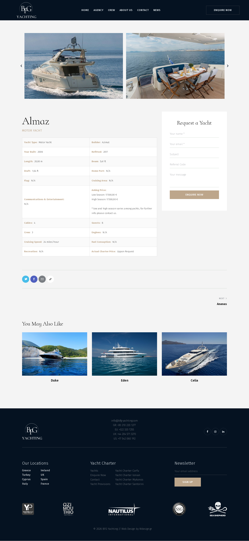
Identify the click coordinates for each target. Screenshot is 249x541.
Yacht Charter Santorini (129, 484)
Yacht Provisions (100, 484)
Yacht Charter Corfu (127, 470)
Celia (194, 380)
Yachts (94, 470)
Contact (95, 479)
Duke (55, 380)
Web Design (128, 529)
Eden (124, 380)
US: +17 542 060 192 (124, 438)
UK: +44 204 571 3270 (124, 434)
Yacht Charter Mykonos (129, 479)
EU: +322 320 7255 (124, 429)
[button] (21, 66)
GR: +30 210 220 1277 (124, 425)
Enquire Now (98, 475)
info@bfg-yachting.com (124, 420)
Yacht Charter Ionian (127, 475)
